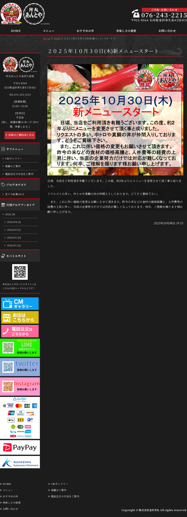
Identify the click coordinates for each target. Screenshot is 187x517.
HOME (16, 31)
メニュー (48, 31)
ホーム (47, 38)
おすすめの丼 (85, 31)
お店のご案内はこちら (21, 135)
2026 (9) (10, 214)
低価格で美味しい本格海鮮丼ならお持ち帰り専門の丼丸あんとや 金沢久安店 (25, 14)
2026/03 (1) (14, 229)
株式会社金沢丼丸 (149, 510)
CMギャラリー (13, 158)
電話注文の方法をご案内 (19, 174)
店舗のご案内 (13, 166)
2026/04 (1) (14, 222)
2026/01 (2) (14, 245)
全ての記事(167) (14, 194)
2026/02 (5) (14, 237)
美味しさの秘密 (126, 31)
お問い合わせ (167, 31)
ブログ (57, 38)
